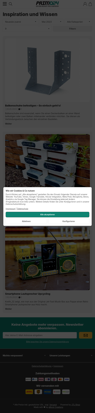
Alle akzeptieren (47, 214)
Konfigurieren (68, 221)
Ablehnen (26, 221)
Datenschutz (22, 209)
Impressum (10, 209)
